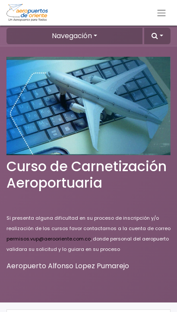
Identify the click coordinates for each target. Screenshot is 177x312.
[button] (157, 36)
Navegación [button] (72, 36)
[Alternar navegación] (161, 12)
